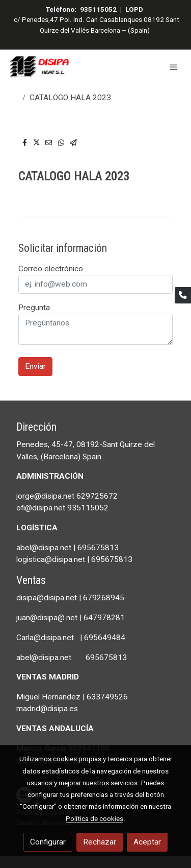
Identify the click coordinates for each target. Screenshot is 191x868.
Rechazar (99, 842)
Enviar (35, 366)
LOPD (134, 9)
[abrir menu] (174, 67)
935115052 (98, 9)
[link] (40, 67)
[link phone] (183, 295)
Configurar (48, 842)
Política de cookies (94, 818)
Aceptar (147, 842)
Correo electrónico (50, 268)
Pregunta (34, 307)
